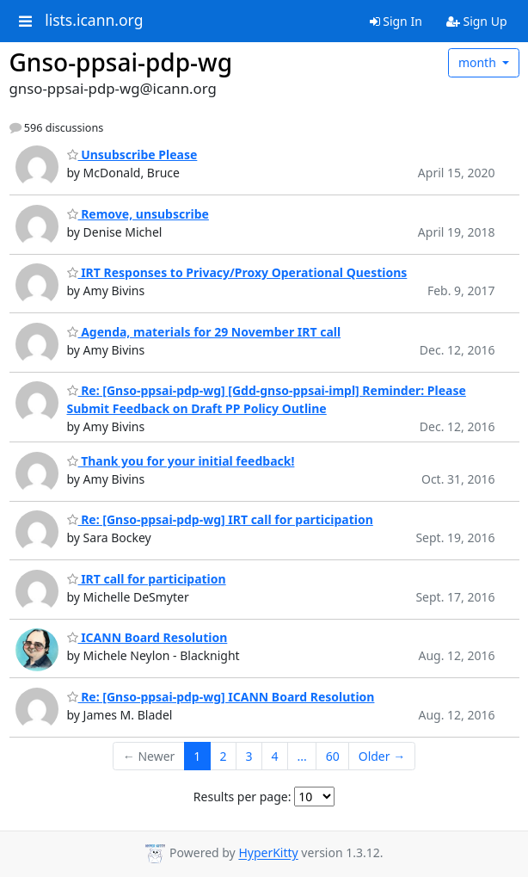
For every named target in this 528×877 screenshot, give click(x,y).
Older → (382, 756)
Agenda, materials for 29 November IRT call (204, 332)
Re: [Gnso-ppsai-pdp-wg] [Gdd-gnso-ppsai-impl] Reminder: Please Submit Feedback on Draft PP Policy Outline (266, 399)
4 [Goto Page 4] (274, 756)
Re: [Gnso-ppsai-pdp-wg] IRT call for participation (220, 519)
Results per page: (242, 796)
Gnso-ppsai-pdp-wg (121, 62)
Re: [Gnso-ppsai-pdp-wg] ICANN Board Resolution (221, 697)
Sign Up (476, 21)
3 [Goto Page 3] (248, 756)
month (479, 62)
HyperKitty (268, 853)
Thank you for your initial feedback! (181, 461)
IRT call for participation (146, 579)
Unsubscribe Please (132, 154)
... (301, 756)
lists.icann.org (94, 20)
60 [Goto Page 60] (333, 756)
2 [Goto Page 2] (222, 756)
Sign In (396, 21)
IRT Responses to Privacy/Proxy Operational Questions (237, 272)
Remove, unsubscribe (138, 214)
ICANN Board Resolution (147, 637)
